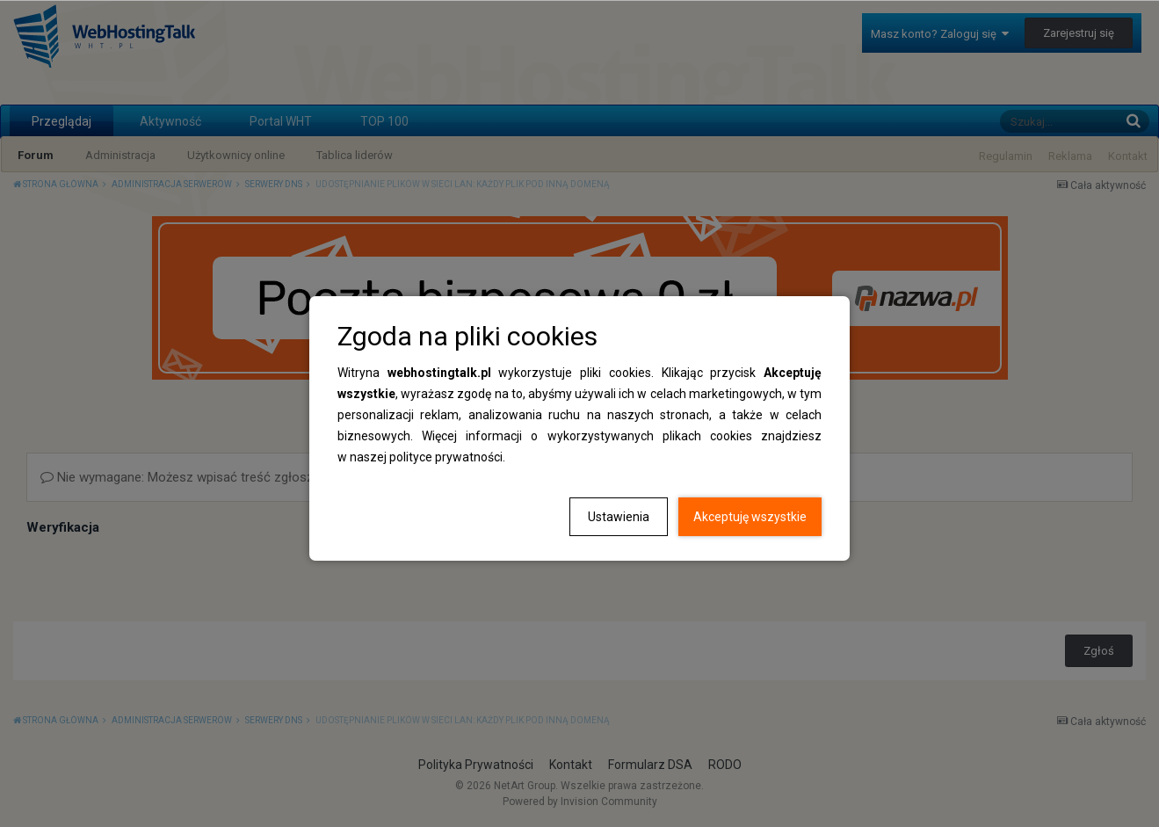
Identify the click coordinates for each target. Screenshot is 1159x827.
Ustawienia (618, 517)
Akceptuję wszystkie (750, 517)
